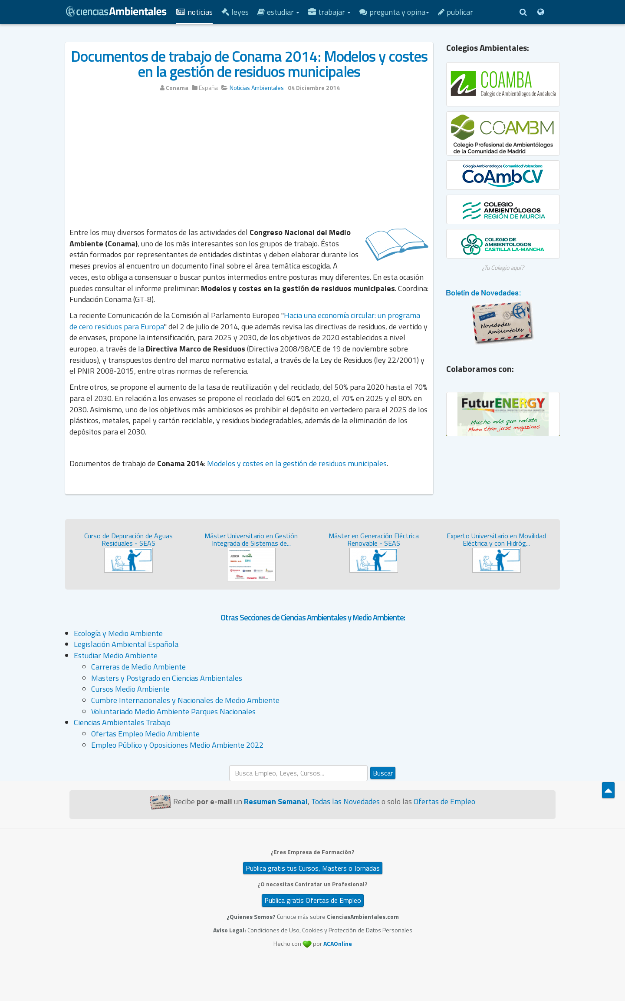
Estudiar (278, 12)
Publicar (455, 12)
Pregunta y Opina (394, 12)
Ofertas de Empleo (444, 801)
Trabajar (329, 12)
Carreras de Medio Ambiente (138, 667)
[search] (298, 773)
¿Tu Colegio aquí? (503, 267)
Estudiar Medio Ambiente (116, 655)
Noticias (194, 12)
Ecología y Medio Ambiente (118, 633)
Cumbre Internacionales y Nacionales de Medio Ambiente (185, 700)
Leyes (235, 12)
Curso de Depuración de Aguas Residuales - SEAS (128, 539)
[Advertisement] (249, 164)
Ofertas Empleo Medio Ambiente (145, 733)
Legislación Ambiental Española (126, 644)
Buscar (383, 773)
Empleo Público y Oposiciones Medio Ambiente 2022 (177, 745)
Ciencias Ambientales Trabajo (122, 722)
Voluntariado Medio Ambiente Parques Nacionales (173, 711)
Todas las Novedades (345, 801)
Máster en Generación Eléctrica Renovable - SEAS (374, 539)
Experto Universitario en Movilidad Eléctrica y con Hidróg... (496, 539)
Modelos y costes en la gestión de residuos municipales (297, 463)
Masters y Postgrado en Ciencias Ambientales (166, 678)
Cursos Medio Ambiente (130, 689)
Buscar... (229, 765)
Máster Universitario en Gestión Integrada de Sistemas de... (251, 539)
